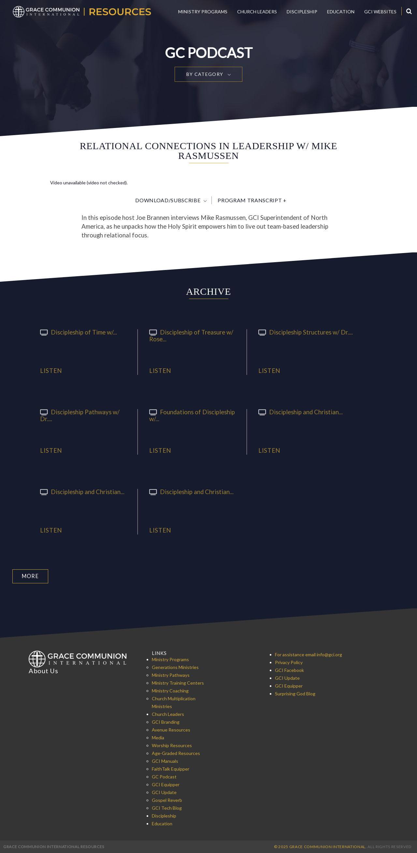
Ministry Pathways (171, 674)
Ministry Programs (202, 11)
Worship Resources (172, 745)
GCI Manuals (165, 760)
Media (158, 737)
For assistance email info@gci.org (308, 654)
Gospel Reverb (167, 800)
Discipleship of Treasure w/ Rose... (189, 335)
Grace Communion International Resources (53, 846)
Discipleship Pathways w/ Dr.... (84, 412)
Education (340, 11)
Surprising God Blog (295, 693)
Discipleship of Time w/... (76, 332)
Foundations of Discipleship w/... (189, 415)
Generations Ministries (175, 667)
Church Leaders (257, 11)
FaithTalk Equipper (170, 768)
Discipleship (302, 11)
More (30, 576)
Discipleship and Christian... (298, 412)
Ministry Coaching (170, 690)
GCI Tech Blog (167, 807)
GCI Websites (380, 11)
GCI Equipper (166, 784)
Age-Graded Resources (176, 753)
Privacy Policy (289, 662)
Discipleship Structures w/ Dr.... (303, 332)
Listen (51, 371)
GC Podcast (164, 776)
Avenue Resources (171, 729)
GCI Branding (166, 721)
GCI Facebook (289, 670)
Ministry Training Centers (178, 682)
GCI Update (164, 792)
